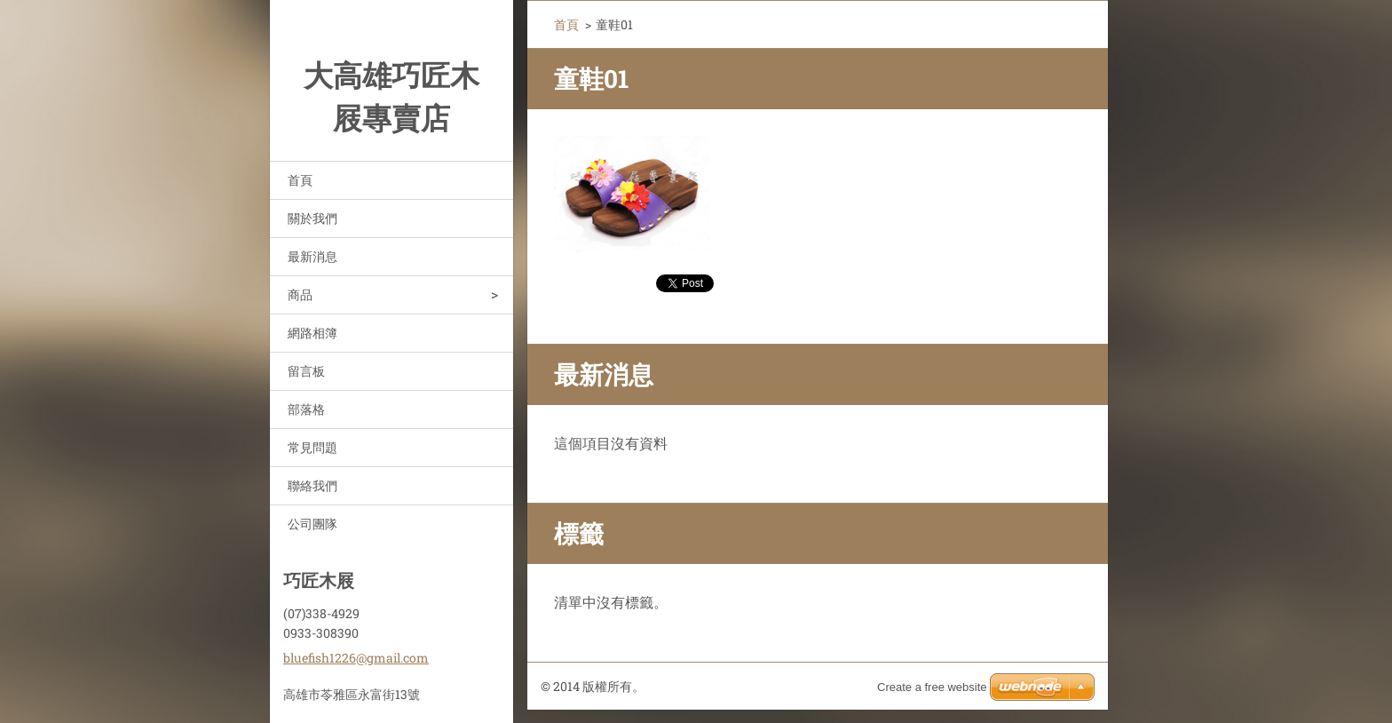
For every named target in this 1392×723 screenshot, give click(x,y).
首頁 (300, 179)
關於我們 (312, 218)
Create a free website (932, 687)
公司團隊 (312, 523)
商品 (300, 294)
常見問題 (312, 447)
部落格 (306, 409)
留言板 (306, 370)
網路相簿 (312, 332)
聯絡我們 (312, 485)
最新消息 (312, 256)
